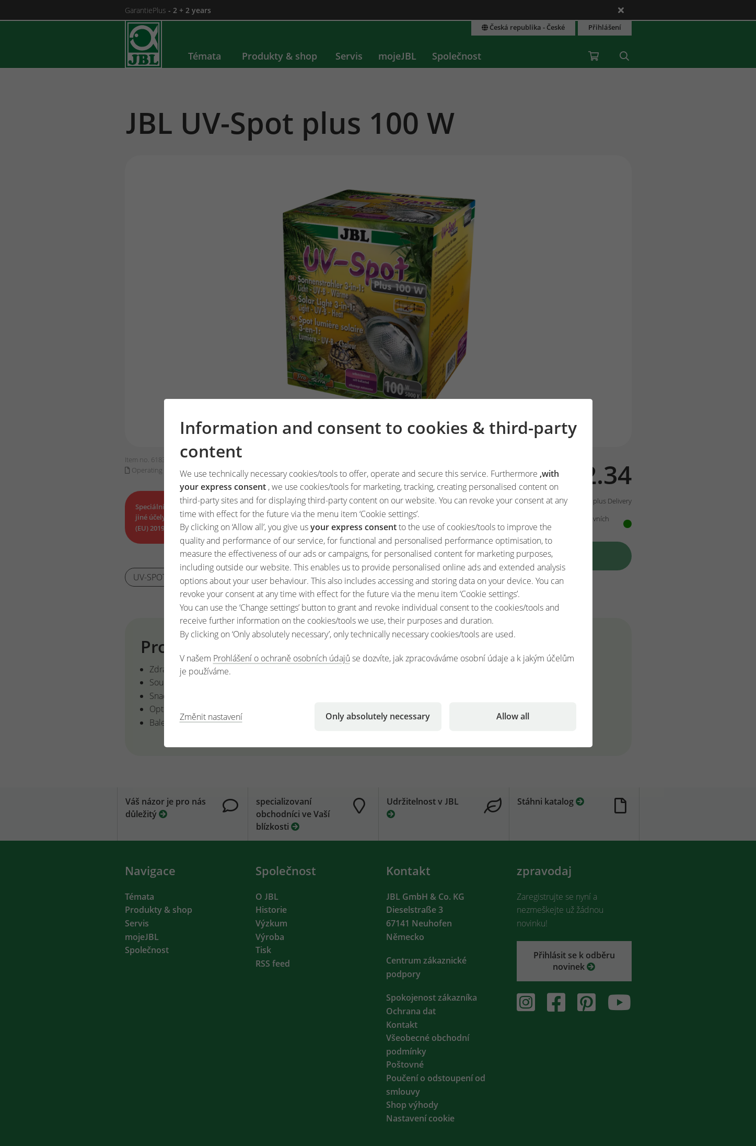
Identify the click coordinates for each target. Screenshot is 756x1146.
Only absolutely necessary (377, 716)
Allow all (512, 716)
